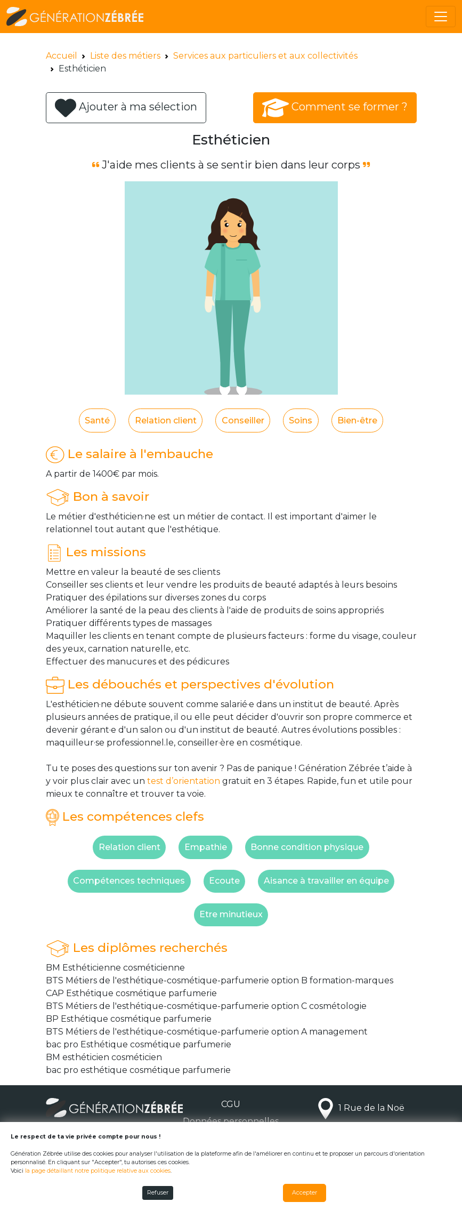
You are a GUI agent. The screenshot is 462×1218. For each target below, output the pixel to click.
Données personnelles (231, 1121)
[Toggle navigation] (441, 16)
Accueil (61, 56)
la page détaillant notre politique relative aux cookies (98, 1170)
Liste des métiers (125, 56)
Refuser (157, 1192)
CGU (230, 1104)
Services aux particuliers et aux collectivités (265, 56)
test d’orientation (183, 781)
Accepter (304, 1192)
